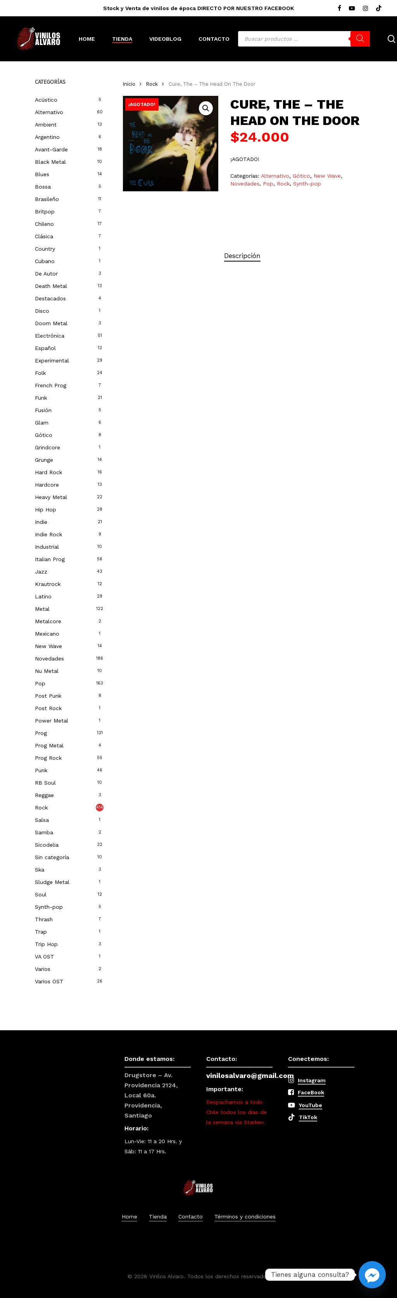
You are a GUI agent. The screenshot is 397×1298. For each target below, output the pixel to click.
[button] (206, 108)
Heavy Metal (51, 497)
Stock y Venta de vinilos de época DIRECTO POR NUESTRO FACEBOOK (198, 8)
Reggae (44, 795)
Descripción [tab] (242, 256)
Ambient (46, 124)
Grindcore (47, 447)
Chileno (44, 224)
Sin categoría (52, 857)
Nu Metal (47, 671)
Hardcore (47, 485)
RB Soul (45, 783)
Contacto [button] (190, 1216)
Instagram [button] (312, 1080)
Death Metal (51, 286)
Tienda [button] (158, 1216)
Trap (41, 932)
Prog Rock (48, 758)
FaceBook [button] (311, 1092)
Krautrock (47, 584)
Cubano (45, 261)
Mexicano (47, 634)
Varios (42, 969)
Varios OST (49, 981)
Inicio (129, 84)
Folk (40, 373)
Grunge (44, 460)
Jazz (41, 571)
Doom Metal (51, 323)
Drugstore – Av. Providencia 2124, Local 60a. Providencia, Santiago (151, 1095)
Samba (44, 832)
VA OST (44, 956)
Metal (42, 609)
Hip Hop (45, 509)
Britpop (45, 211)
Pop (40, 683)
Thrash (44, 919)
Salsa (42, 820)
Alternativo (49, 112)
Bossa (43, 187)
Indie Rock (48, 534)
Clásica (44, 236)
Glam (41, 422)
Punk (41, 770)
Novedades (49, 658)
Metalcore (48, 621)
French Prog (50, 385)
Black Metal (50, 162)
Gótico (43, 435)
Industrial (47, 547)
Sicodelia (47, 845)
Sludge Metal (52, 882)
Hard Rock (48, 472)
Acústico (46, 100)
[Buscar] (360, 39)
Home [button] (129, 1216)
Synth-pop (49, 907)
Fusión (43, 410)
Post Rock (48, 708)
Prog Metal (49, 745)
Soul (41, 894)
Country (45, 249)
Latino (43, 596)
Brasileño (47, 199)
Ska (39, 869)
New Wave (48, 646)
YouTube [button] (310, 1105)
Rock (41, 807)
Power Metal (51, 720)
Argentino (47, 137)
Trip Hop (46, 944)
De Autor (46, 273)
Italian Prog (50, 559)
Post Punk (48, 696)
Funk (41, 398)
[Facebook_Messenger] (372, 1274)
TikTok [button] (308, 1117)
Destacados (50, 298)
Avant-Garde (51, 149)
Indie (41, 522)
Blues (42, 174)
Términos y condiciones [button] (245, 1216)
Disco (42, 311)
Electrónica (49, 336)
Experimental (52, 360)
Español (45, 348)
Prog (41, 733)
